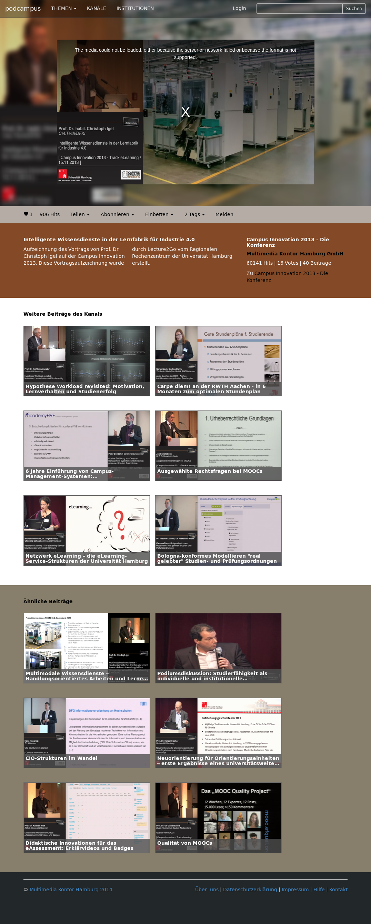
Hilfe (319, 890)
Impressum (295, 890)
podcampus (23, 8)
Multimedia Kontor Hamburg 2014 (71, 890)
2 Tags (194, 214)
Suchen (354, 8)
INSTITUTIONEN (135, 8)
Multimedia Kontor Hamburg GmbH (295, 254)
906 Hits (50, 214)
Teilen (80, 214)
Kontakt (338, 890)
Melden (224, 214)
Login (239, 8)
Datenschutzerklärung (250, 890)
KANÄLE (96, 8)
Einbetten (159, 214)
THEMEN (64, 8)
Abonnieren (117, 214)
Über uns (207, 890)
